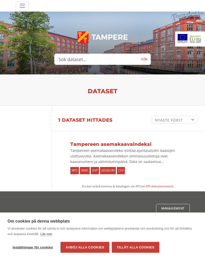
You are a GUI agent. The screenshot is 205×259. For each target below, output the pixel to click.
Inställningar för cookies (33, 247)
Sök (144, 59)
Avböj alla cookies (85, 247)
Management (173, 208)
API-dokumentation (159, 186)
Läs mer (46, 234)
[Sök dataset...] (96, 59)
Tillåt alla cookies (135, 247)
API (137, 186)
